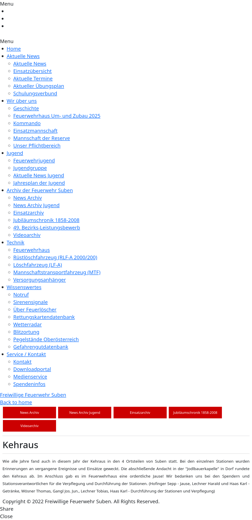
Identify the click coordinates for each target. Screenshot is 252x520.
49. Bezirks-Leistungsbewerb (46, 227)
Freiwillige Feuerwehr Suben (33, 394)
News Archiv (27, 197)
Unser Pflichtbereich (37, 145)
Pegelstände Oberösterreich (46, 339)
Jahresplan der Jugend (39, 182)
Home (14, 48)
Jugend (15, 152)
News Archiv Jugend (36, 205)
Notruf (21, 294)
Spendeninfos (29, 383)
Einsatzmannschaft (35, 130)
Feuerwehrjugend (34, 160)
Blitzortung (26, 331)
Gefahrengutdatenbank (40, 346)
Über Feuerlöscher (34, 309)
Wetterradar (27, 324)
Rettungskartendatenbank (44, 316)
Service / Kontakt (26, 354)
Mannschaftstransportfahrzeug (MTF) (56, 272)
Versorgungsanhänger (39, 279)
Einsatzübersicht (32, 70)
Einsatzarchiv (28, 212)
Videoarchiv (26, 234)
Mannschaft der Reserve (41, 138)
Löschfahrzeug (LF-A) (37, 264)
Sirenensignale (30, 302)
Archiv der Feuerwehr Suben (40, 190)
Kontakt (22, 361)
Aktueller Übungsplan (38, 85)
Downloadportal (32, 369)
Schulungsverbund (35, 93)
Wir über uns (22, 100)
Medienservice (30, 376)
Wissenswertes (24, 287)
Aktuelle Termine (33, 78)
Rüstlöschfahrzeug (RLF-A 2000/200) (55, 257)
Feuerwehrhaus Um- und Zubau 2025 (56, 115)
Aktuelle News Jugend (38, 175)
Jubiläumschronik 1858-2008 (46, 220)
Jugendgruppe (30, 167)
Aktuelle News (23, 56)
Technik (15, 242)
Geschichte (26, 108)
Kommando (27, 123)
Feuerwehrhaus (31, 249)
